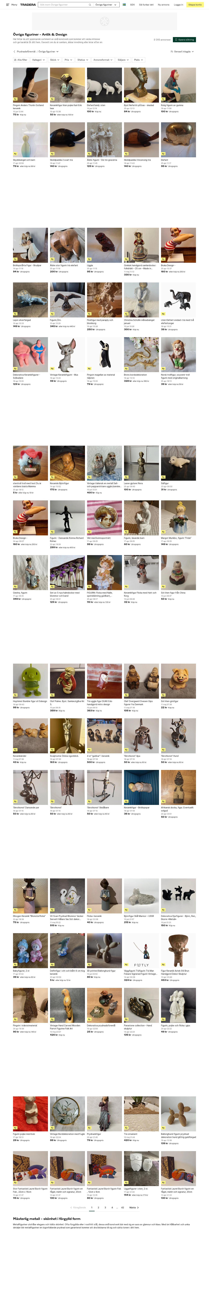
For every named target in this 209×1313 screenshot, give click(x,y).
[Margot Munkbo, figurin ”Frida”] (178, 517)
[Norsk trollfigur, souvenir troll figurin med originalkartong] (178, 354)
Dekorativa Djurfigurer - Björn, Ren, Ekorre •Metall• (178, 917)
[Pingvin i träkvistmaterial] (30, 1005)
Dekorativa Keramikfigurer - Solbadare (26, 376)
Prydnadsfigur (94, 1134)
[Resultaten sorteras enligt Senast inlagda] (182, 51)
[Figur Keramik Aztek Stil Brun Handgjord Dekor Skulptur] (178, 950)
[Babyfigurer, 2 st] (30, 950)
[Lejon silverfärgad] (30, 299)
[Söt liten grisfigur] (178, 681)
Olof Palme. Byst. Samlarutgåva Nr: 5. (67, 703)
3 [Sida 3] (105, 1207)
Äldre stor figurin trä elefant (64, 265)
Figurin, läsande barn (134, 538)
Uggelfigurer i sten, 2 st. (136, 1188)
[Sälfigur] (178, 463)
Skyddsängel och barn (24, 160)
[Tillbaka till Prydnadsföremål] (14, 51)
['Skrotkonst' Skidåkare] (104, 787)
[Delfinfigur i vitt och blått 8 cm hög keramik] (67, 950)
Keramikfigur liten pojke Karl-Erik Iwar (66, 107)
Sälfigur (165, 483)
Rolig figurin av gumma (172, 105)
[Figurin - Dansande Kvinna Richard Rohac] (67, 517)
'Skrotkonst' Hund (170, 756)
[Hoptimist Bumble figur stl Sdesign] (30, 681)
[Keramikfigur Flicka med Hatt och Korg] (141, 572)
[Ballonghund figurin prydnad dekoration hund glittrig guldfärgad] (178, 1113)
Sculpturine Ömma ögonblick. (64, 756)
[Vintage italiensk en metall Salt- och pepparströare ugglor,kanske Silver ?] (104, 463)
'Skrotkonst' (56, 807)
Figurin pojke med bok (24, 1134)
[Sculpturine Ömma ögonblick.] (67, 735)
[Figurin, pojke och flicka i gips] (178, 1005)
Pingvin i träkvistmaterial (25, 1025)
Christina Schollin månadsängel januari (139, 321)
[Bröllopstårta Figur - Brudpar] (30, 245)
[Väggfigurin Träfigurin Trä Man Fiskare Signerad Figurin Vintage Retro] (141, 950)
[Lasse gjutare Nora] (141, 463)
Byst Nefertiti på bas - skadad (139, 105)
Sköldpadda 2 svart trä (61, 160)
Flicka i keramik (94, 916)
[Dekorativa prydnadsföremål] (104, 1005)
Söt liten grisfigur (169, 701)
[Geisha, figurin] (30, 572)
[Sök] (90, 4)
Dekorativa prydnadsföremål (101, 1025)
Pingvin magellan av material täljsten (101, 376)
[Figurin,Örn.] (67, 299)
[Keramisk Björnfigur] (67, 463)
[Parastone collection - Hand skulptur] (141, 1005)
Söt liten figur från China (173, 592)
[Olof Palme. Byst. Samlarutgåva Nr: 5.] (67, 681)
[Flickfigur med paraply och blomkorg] (104, 299)
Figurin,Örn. (55, 320)
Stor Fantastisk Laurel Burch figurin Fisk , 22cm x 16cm (30, 1190)
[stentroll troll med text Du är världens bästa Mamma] (30, 463)
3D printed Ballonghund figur (101, 970)
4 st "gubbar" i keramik (98, 756)
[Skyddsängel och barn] (30, 139)
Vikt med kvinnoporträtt (99, 538)
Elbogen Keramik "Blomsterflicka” (29, 916)
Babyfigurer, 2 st (21, 970)
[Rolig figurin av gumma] (178, 85)
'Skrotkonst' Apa (132, 756)
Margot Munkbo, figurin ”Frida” (176, 538)
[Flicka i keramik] (104, 895)
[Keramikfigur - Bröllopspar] (141, 787)
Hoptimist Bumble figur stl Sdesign (30, 701)
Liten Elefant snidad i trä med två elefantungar (177, 321)
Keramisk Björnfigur (59, 483)
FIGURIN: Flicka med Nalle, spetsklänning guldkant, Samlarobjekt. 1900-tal (100, 594)
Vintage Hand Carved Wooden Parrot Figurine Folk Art (65, 1027)
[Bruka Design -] (178, 245)
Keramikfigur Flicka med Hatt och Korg (140, 594)
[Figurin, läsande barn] (141, 517)
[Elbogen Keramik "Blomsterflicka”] (30, 895)
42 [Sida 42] (122, 1207)
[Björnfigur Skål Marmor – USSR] (141, 895)
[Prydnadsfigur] (104, 1113)
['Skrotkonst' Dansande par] (30, 787)
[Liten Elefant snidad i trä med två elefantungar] (178, 299)
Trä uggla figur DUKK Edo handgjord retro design (99, 703)
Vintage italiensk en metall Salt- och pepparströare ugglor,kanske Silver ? (103, 485)
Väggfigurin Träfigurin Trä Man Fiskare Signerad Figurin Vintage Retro (140, 972)
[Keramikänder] (30, 735)
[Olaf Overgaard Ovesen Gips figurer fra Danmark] (141, 681)
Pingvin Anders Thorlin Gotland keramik (28, 107)
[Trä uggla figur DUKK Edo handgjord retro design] (104, 681)
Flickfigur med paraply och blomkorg (100, 321)
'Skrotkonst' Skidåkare (98, 807)
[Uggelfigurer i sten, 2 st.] (141, 1168)
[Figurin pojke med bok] (30, 1113)
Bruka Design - (168, 265)
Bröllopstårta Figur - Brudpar (27, 265)
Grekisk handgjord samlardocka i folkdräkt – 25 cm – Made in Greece (140, 267)
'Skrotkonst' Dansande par (26, 807)
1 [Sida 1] (91, 1207)
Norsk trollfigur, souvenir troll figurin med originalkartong (175, 376)
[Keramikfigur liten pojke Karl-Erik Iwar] (67, 85)
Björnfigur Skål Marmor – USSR (139, 916)
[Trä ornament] (141, 1113)
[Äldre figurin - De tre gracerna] (104, 139)
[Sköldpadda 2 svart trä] (67, 139)
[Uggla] (104, 245)
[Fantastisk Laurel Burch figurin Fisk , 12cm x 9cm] (104, 1168)
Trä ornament (130, 1134)
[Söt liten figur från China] (178, 572)
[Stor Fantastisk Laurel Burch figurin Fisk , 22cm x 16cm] (30, 1168)
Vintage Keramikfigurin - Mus (64, 374)
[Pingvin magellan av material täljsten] (104, 354)
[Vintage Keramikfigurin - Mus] (67, 354)
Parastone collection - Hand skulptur (138, 1027)
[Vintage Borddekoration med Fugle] (67, 1113)
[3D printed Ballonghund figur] (104, 950)
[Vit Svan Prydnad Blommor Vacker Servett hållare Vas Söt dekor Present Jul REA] (67, 895)
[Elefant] (178, 139)
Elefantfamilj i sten (96, 105)
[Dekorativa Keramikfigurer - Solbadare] (30, 354)
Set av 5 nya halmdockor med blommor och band (64, 594)
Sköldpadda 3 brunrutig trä (137, 160)
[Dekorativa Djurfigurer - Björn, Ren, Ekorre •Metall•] (178, 895)
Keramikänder (19, 756)
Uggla (90, 265)
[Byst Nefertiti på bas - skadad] (141, 85)
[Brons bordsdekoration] (141, 354)
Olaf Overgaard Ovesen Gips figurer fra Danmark (138, 703)
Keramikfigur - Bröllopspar (136, 807)
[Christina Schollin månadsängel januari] (141, 299)
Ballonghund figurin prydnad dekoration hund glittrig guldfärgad (178, 1135)
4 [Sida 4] (112, 1207)
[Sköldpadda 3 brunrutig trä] (141, 139)
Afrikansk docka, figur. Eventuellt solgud (177, 809)
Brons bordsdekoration (135, 374)
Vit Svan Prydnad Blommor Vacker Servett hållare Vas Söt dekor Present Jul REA (66, 918)
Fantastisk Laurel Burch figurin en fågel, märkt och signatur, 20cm (66, 1190)
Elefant (164, 160)
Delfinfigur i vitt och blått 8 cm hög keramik (67, 972)
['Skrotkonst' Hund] (178, 735)
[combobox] (65, 4)
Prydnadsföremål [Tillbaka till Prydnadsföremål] (26, 51)
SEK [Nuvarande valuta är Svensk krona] (132, 4)
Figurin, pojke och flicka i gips (175, 1025)
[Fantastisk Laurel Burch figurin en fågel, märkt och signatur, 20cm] (67, 1168)
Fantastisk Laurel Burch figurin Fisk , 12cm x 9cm (104, 1190)
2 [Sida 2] (98, 1207)
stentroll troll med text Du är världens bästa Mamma (27, 485)
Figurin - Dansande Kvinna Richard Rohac (66, 539)
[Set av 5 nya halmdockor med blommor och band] (67, 572)
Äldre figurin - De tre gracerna (102, 160)
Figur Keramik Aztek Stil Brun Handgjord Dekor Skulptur (175, 972)
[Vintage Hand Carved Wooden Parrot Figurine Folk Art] (67, 1005)
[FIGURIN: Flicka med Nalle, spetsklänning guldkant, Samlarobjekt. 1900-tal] (104, 572)
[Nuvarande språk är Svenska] (124, 4)
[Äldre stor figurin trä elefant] (67, 245)
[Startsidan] (28, 4)
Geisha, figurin (20, 592)
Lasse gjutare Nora (133, 483)
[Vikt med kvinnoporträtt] (104, 517)
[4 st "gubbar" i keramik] (104, 735)
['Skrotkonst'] (67, 787)
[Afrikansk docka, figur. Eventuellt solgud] (178, 787)
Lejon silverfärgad (22, 320)
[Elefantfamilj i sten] (104, 85)
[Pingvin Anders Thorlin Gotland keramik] (30, 85)
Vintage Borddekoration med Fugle (67, 1134)
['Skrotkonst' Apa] (141, 735)
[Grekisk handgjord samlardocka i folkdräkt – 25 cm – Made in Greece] (141, 245)
